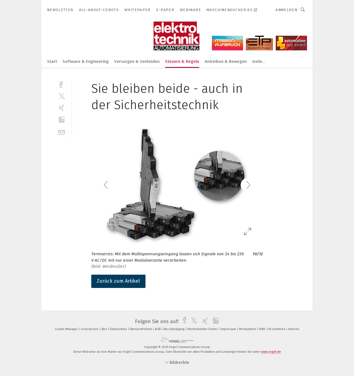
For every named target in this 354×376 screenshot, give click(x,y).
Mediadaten (248, 329)
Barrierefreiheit (141, 329)
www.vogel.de (271, 352)
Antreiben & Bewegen (226, 61)
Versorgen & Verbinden (137, 61)
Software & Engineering (86, 61)
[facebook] (61, 84)
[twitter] (61, 95)
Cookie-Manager (67, 329)
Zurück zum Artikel (118, 281)
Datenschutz (119, 329)
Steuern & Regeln (182, 61)
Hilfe (262, 329)
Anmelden (286, 9)
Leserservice (90, 329)
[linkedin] (61, 119)
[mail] (61, 131)
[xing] (61, 107)
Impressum (229, 329)
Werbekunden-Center (203, 329)
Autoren (293, 329)
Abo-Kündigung (174, 329)
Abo (104, 329)
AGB (158, 329)
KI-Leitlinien (277, 329)
